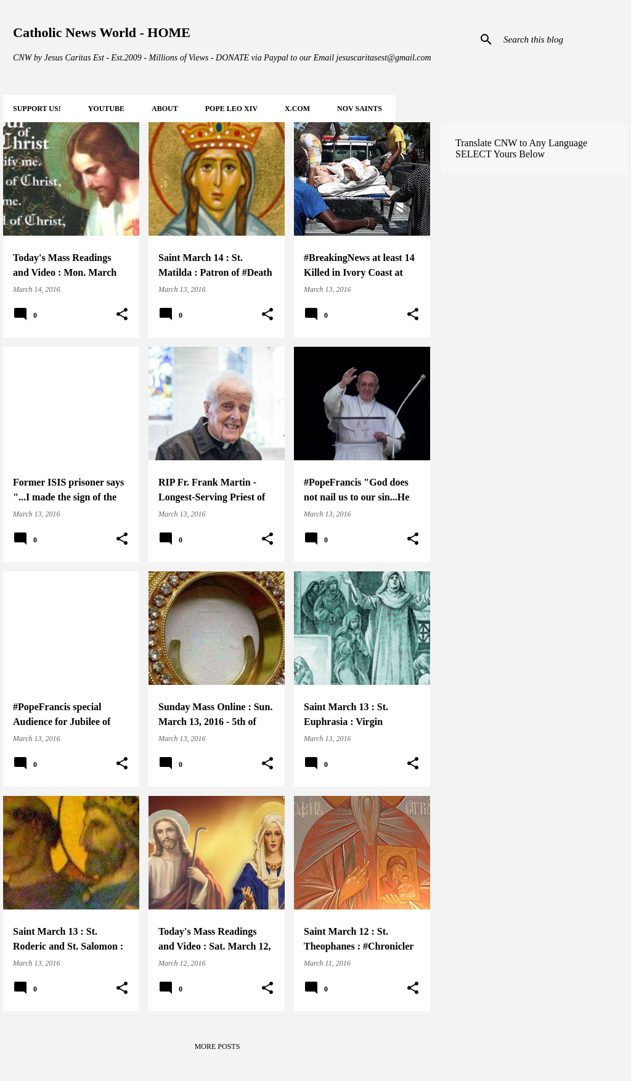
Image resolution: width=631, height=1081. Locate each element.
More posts (217, 1046)
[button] (122, 315)
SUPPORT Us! (37, 108)
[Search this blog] (563, 39)
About (165, 108)
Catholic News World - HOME (101, 32)
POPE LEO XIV (231, 108)
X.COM (297, 108)
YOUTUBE (106, 108)
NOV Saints (359, 108)
